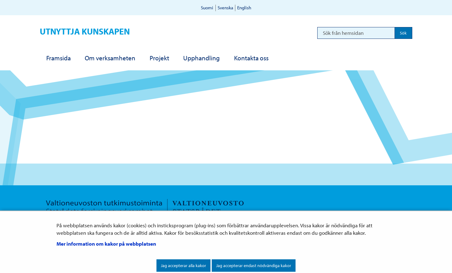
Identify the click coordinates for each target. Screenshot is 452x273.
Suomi (207, 8)
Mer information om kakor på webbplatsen (106, 243)
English (244, 8)
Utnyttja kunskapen (85, 31)
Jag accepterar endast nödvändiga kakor (253, 265)
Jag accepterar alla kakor (183, 265)
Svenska (225, 8)
